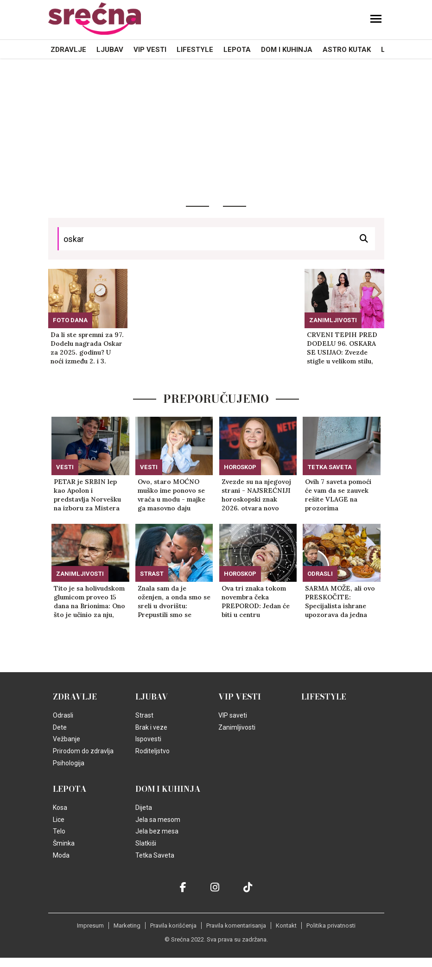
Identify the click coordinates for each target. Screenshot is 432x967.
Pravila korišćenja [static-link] (173, 925)
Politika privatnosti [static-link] (331, 925)
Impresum (90, 925)
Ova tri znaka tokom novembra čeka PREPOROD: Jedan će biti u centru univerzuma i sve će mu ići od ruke (257, 601)
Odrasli (320, 573)
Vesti (65, 467)
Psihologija (68, 763)
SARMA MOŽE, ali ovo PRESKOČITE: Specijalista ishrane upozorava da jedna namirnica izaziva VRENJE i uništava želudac (340, 601)
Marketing (127, 925)
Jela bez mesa (156, 831)
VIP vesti (149, 50)
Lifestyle (195, 50)
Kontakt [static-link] (286, 925)
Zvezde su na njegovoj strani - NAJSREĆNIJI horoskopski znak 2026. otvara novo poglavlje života (256, 495)
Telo (59, 831)
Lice (58, 819)
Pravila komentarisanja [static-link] (236, 925)
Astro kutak (347, 50)
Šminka (64, 843)
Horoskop (240, 467)
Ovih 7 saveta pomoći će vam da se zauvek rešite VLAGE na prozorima (338, 494)
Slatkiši (145, 843)
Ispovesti (148, 739)
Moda (61, 855)
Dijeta (143, 807)
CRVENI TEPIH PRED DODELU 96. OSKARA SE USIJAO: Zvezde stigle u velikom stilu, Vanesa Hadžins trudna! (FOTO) (344, 348)
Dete (60, 727)
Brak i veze (151, 727)
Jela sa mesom (157, 819)
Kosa (60, 807)
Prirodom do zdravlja (83, 751)
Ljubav (109, 50)
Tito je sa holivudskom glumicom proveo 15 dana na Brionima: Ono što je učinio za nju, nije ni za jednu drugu (89, 601)
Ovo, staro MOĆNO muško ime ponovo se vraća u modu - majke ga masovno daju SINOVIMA (171, 495)
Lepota (237, 50)
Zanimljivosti (333, 320)
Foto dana (70, 320)
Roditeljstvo (152, 751)
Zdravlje (68, 50)
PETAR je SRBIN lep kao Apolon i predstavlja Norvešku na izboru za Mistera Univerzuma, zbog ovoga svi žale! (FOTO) (89, 495)
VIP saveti (232, 715)
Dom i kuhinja (286, 50)
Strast (152, 573)
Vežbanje (66, 739)
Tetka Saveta (329, 467)
